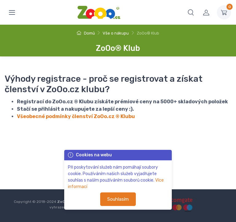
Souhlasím (118, 199)
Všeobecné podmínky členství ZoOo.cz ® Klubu (76, 116)
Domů (86, 33)
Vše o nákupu (116, 33)
